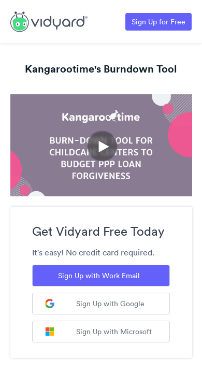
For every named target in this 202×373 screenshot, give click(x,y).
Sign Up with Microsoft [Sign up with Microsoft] (98, 331)
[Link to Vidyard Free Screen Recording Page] (49, 20)
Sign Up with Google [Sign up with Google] (95, 303)
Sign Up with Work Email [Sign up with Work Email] (99, 275)
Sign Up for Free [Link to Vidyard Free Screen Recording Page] (158, 21)
